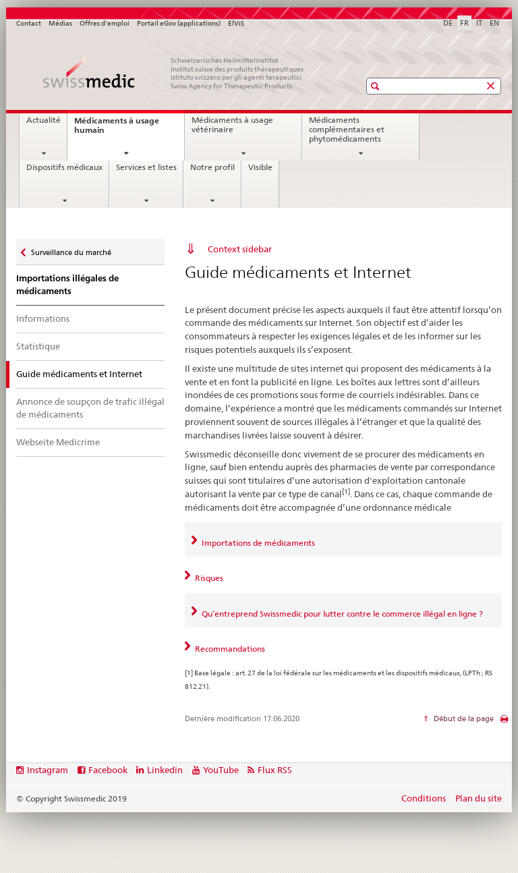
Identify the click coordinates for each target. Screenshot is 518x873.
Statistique (38, 346)
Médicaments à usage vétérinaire (232, 124)
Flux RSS (275, 769)
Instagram (47, 769)
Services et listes (146, 167)
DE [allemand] (448, 23)
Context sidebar (240, 249)
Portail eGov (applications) (179, 23)
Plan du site (478, 798)
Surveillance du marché (70, 249)
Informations (42, 318)
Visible (260, 167)
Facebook (107, 769)
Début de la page (463, 718)
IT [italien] (479, 23)
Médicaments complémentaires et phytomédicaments (346, 129)
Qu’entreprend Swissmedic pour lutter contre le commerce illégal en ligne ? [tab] (341, 614)
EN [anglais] (494, 23)
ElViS (236, 23)
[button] (376, 86)
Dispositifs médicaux (64, 167)
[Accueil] (174, 73)
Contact (28, 23)
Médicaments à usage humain (116, 129)
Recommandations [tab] (229, 649)
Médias (60, 23)
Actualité (43, 120)
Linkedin (165, 769)
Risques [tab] (208, 578)
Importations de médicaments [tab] (257, 543)
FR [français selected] (464, 23)
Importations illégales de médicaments (67, 285)
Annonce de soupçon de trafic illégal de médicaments (90, 408)
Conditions (423, 798)
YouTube (221, 769)
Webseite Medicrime (58, 441)
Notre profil (212, 167)
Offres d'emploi (105, 23)
